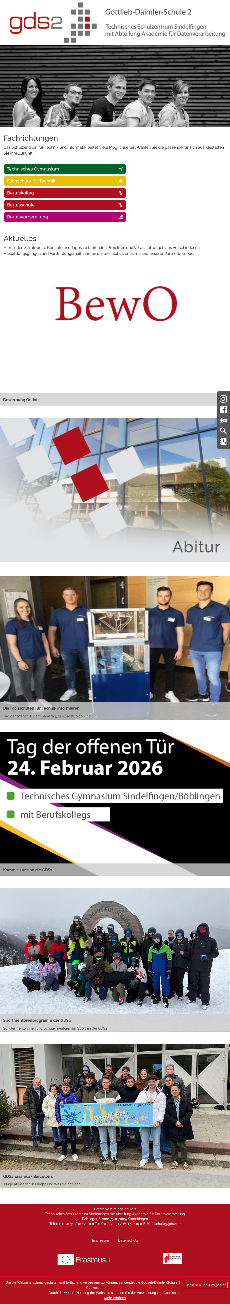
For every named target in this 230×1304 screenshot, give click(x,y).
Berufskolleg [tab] (64, 192)
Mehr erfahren (115, 1298)
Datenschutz (128, 1240)
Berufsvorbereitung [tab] (64, 216)
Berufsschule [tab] (64, 204)
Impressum (101, 1240)
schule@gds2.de (167, 1224)
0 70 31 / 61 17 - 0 (76, 1224)
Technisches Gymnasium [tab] (64, 168)
